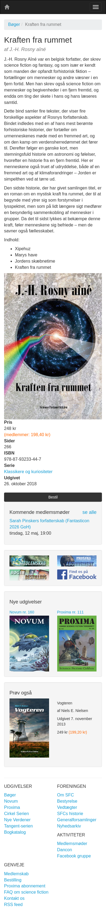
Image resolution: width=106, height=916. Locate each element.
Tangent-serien (18, 826)
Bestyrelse (67, 801)
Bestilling (12, 880)
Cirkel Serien (16, 813)
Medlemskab (16, 873)
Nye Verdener (17, 819)
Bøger (14, 24)
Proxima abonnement (24, 886)
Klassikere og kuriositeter (28, 471)
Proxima (12, 807)
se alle (89, 512)
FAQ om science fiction (26, 892)
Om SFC (65, 795)
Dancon (64, 849)
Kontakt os (14, 898)
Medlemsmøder (72, 843)
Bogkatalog (15, 832)
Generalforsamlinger (77, 819)
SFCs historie (70, 813)
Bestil (52, 497)
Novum (11, 801)
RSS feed (13, 904)
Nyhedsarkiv (69, 826)
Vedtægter (67, 807)
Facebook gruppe (74, 856)
